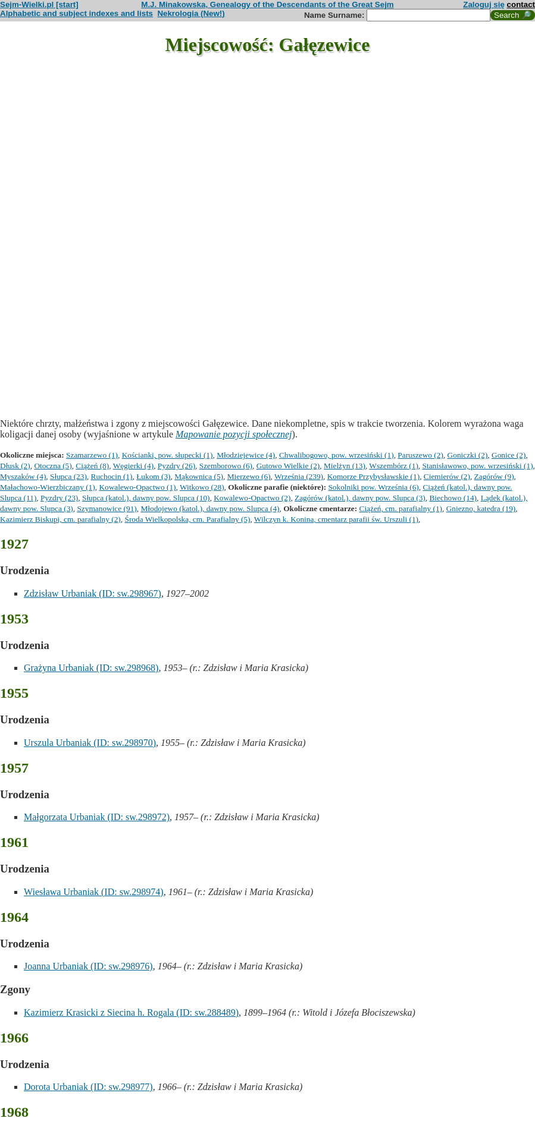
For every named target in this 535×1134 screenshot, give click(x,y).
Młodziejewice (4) (246, 455)
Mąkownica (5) (198, 476)
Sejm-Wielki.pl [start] (39, 4)
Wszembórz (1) (393, 465)
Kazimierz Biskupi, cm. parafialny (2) (60, 519)
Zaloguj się (484, 4)
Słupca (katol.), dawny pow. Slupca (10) (146, 497)
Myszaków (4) (23, 476)
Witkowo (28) (202, 487)
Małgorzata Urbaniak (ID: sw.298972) (97, 817)
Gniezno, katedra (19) (481, 508)
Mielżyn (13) (344, 465)
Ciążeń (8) (92, 465)
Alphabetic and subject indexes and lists (76, 13)
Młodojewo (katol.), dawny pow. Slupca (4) (209, 508)
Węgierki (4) (133, 465)
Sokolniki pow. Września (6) (373, 487)
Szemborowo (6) (225, 465)
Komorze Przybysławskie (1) (373, 476)
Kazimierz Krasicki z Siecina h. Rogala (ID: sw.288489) (131, 1012)
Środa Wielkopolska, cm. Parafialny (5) (187, 519)
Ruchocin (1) (112, 476)
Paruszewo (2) (420, 455)
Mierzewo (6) (249, 476)
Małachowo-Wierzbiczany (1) (47, 487)
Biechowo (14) (453, 497)
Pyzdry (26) (176, 465)
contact (521, 4)
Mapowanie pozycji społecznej (234, 434)
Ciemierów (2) (447, 476)
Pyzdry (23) (59, 497)
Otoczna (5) (52, 465)
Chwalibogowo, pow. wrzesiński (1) (336, 455)
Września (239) (298, 476)
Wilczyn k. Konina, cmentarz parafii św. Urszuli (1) (336, 519)
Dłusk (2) (15, 465)
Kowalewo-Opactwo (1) (137, 487)
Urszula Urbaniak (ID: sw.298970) (90, 743)
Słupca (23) (68, 476)
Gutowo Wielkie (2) (288, 465)
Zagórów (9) (494, 476)
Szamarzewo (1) (92, 455)
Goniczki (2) (468, 455)
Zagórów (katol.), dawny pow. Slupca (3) (360, 497)
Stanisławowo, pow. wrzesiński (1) (478, 465)
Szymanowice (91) (106, 508)
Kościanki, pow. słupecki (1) (167, 455)
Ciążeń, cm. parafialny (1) (401, 508)
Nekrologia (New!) (190, 13)
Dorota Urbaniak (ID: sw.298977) (88, 1087)
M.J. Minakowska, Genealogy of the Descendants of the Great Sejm (267, 4)
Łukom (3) (153, 476)
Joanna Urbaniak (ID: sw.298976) (88, 966)
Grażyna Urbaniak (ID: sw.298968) (91, 668)
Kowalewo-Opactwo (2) (252, 497)
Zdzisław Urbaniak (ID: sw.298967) (92, 593)
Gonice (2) (508, 455)
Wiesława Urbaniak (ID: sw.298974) (94, 892)
